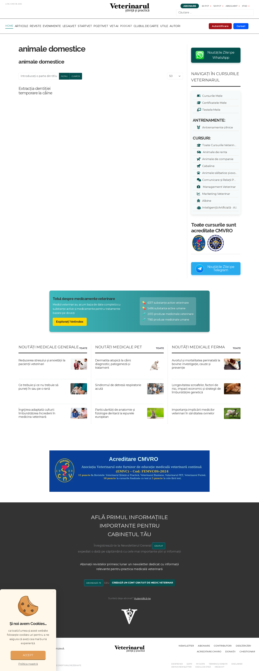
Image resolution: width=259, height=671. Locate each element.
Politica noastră (28, 664)
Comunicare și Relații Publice (220, 180)
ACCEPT (28, 655)
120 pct (217, 6)
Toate (83, 348)
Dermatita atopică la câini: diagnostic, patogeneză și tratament (113, 364)
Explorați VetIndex (69, 322)
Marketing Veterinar (215, 193)
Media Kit (219, 667)
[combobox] (215, 12)
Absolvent (232, 6)
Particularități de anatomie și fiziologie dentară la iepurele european (115, 413)
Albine (206, 200)
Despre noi (177, 664)
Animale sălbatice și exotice (220, 173)
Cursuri (241, 26)
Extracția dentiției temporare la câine (35, 90)
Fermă (60, 648)
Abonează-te (93, 583)
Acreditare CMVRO (209, 651)
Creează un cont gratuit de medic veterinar (142, 582)
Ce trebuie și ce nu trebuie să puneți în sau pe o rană (38, 387)
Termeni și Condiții (218, 664)
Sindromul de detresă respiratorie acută (118, 387)
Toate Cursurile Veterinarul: (220, 145)
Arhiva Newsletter (181, 667)
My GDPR (200, 664)
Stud (244, 6)
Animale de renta (214, 152)
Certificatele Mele (214, 102)
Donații (230, 651)
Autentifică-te (142, 598)
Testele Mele (210, 109)
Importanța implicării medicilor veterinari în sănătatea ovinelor (193, 411)
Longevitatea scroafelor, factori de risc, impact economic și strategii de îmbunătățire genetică (196, 388)
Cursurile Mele (211, 95)
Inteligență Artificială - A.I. (219, 207)
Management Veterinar (218, 186)
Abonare (189, 5)
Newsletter (186, 645)
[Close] (53, 591)
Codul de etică (203, 667)
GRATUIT (158, 546)
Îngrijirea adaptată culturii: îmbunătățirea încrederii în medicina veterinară (36, 413)
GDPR (189, 664)
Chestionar (247, 651)
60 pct (205, 6)
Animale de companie (217, 159)
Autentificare (220, 26)
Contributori (223, 645)
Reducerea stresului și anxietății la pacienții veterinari (41, 362)
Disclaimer (236, 664)
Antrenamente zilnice (217, 127)
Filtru (64, 76)
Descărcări (243, 645)
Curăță (76, 76)
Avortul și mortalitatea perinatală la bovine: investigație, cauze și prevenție (196, 364)
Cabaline (207, 166)
